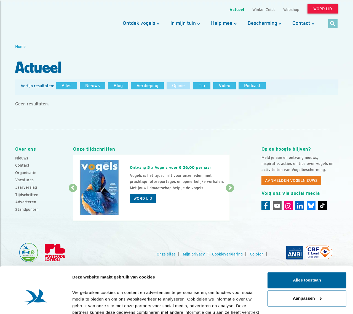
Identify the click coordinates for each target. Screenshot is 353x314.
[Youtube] (277, 205)
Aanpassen (307, 267)
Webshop (291, 9)
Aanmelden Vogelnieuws (291, 180)
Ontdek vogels (139, 23)
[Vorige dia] (72, 204)
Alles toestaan (307, 249)
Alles (66, 85)
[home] (40, 17)
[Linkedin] (299, 205)
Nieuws (92, 85)
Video (224, 85)
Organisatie (25, 173)
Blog (118, 85)
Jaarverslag (26, 187)
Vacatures (24, 180)
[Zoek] (333, 24)
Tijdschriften (26, 195)
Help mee (221, 23)
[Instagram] (288, 205)
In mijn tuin (183, 23)
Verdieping (147, 85)
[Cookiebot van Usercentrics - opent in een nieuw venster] (36, 303)
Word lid (142, 198)
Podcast (252, 85)
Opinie (178, 85)
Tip (202, 85)
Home (20, 46)
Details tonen (85, 303)
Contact (301, 23)
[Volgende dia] (230, 204)
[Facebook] (265, 205)
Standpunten (27, 209)
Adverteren (25, 202)
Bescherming (262, 23)
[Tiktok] (322, 205)
